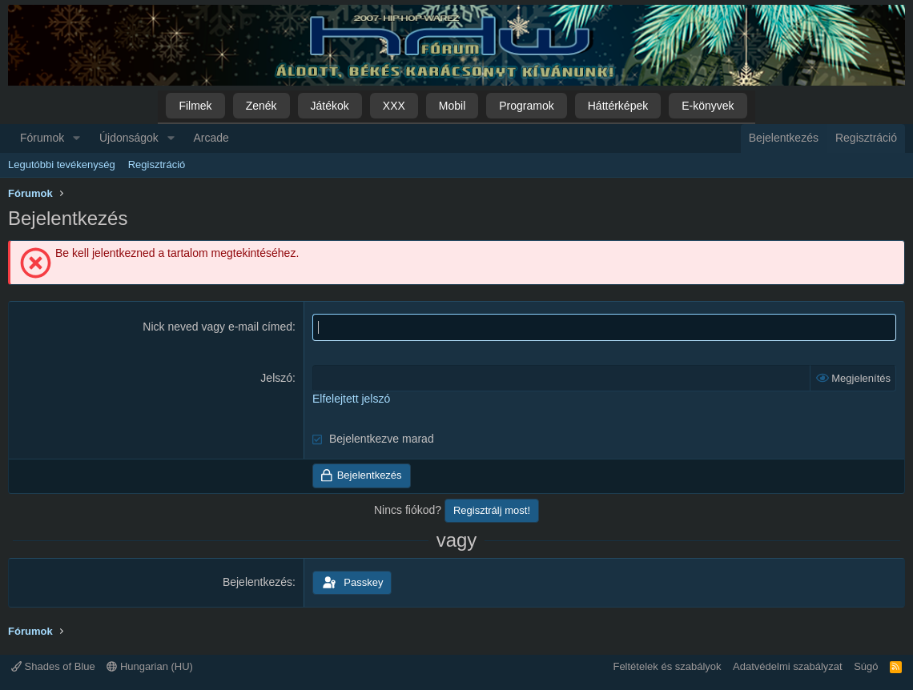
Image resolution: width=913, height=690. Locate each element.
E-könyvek (708, 105)
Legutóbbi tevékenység (61, 164)
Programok (526, 105)
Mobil (452, 105)
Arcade (211, 137)
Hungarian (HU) (150, 666)
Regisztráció (157, 164)
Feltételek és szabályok (667, 666)
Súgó (866, 666)
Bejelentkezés (257, 582)
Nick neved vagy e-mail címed (217, 326)
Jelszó (276, 377)
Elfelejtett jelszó (351, 398)
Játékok (330, 105)
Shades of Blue (53, 666)
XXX (394, 105)
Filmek (195, 105)
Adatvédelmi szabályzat (788, 666)
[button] (76, 138)
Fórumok (42, 137)
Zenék (261, 105)
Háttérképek (618, 105)
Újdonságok (129, 137)
